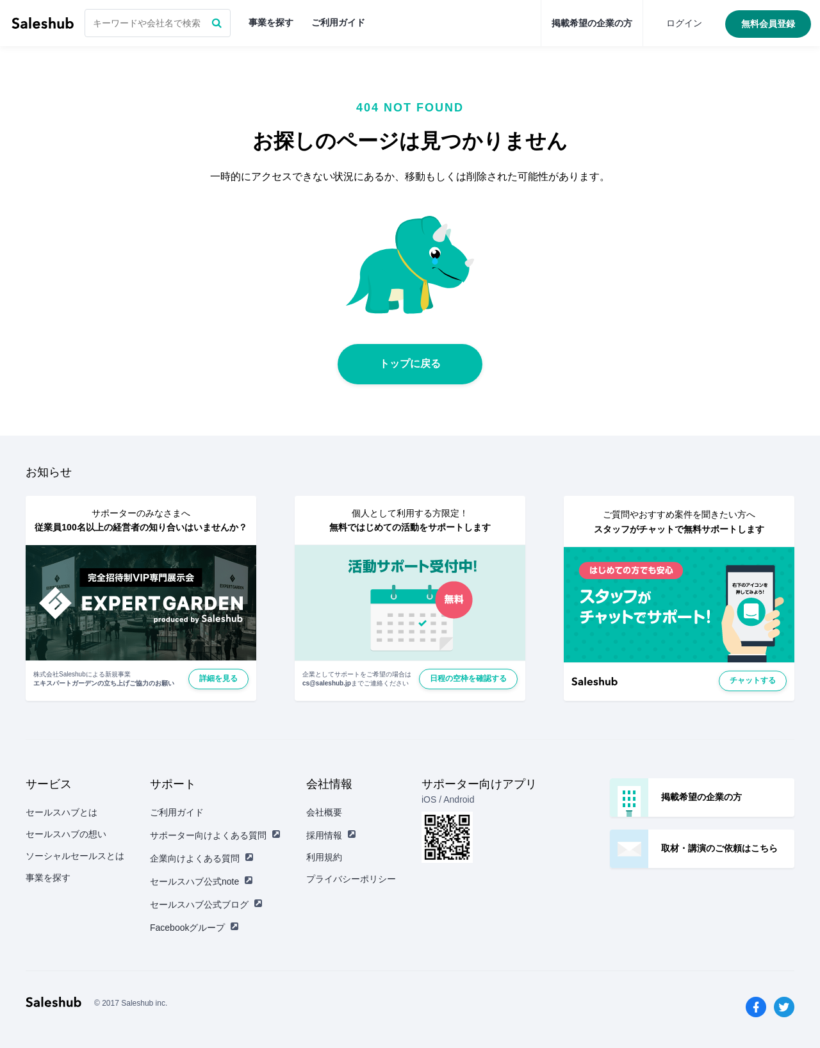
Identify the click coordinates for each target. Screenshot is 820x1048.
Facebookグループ (194, 927)
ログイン (684, 23)
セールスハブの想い (66, 834)
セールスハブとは (61, 812)
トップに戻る (410, 363)
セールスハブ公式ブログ (206, 904)
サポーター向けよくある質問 (215, 835)
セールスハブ (43, 23)
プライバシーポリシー (351, 879)
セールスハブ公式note (201, 881)
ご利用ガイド (338, 22)
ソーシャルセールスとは (75, 856)
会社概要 (324, 812)
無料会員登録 (768, 24)
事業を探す (271, 22)
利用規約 (324, 857)
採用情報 (331, 835)
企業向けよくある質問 (202, 858)
